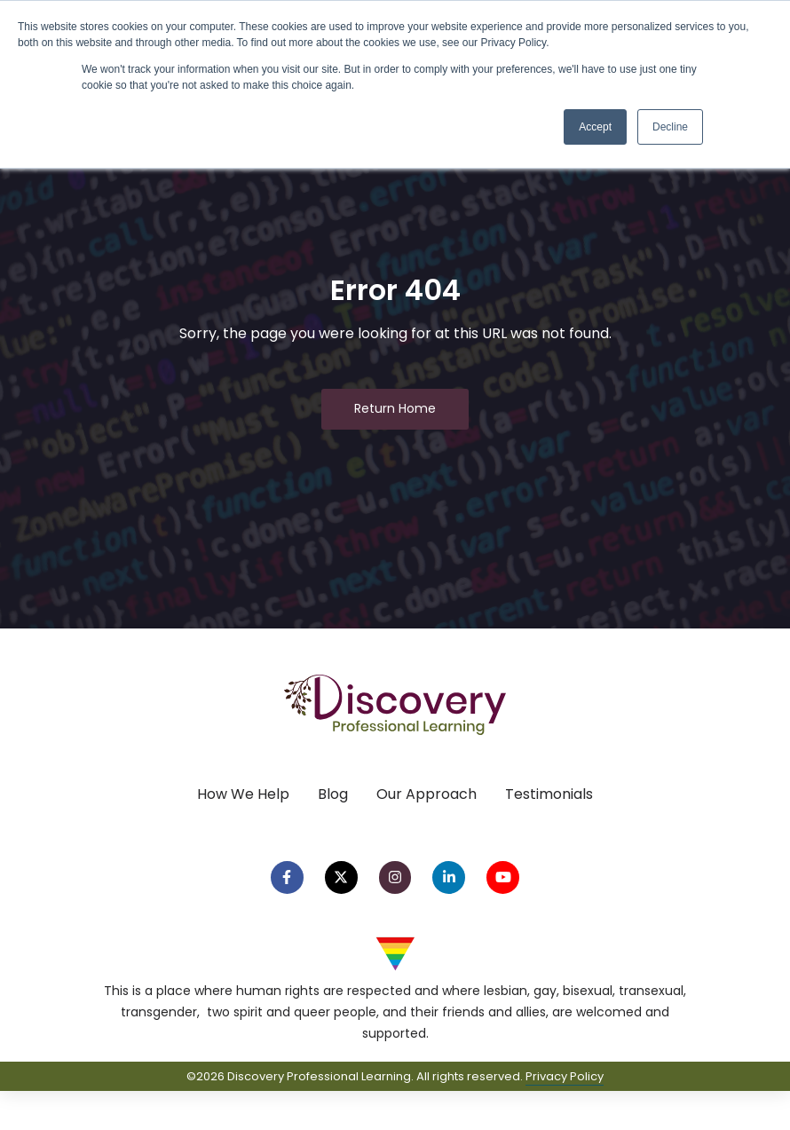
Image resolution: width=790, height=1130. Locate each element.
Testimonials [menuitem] (549, 794)
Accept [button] (595, 127)
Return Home (395, 408)
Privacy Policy (564, 1076)
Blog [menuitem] (333, 794)
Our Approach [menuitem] (426, 794)
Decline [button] (670, 127)
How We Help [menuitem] (243, 794)
